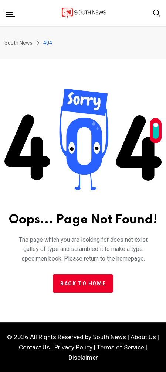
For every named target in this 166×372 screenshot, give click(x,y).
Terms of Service (120, 347)
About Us (143, 337)
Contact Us (34, 347)
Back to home (83, 283)
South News (109, 337)
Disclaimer (83, 357)
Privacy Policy (73, 347)
